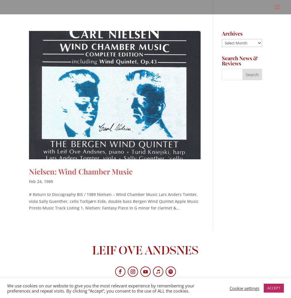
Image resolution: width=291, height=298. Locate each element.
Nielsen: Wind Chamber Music (81, 171)
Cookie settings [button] (244, 288)
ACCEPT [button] (273, 288)
